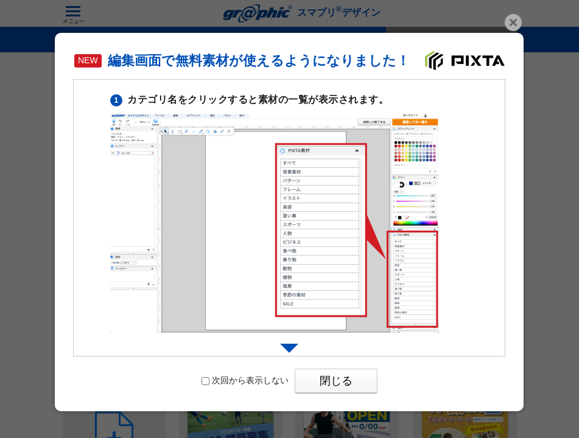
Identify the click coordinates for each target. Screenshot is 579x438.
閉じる (336, 381)
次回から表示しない (245, 380)
